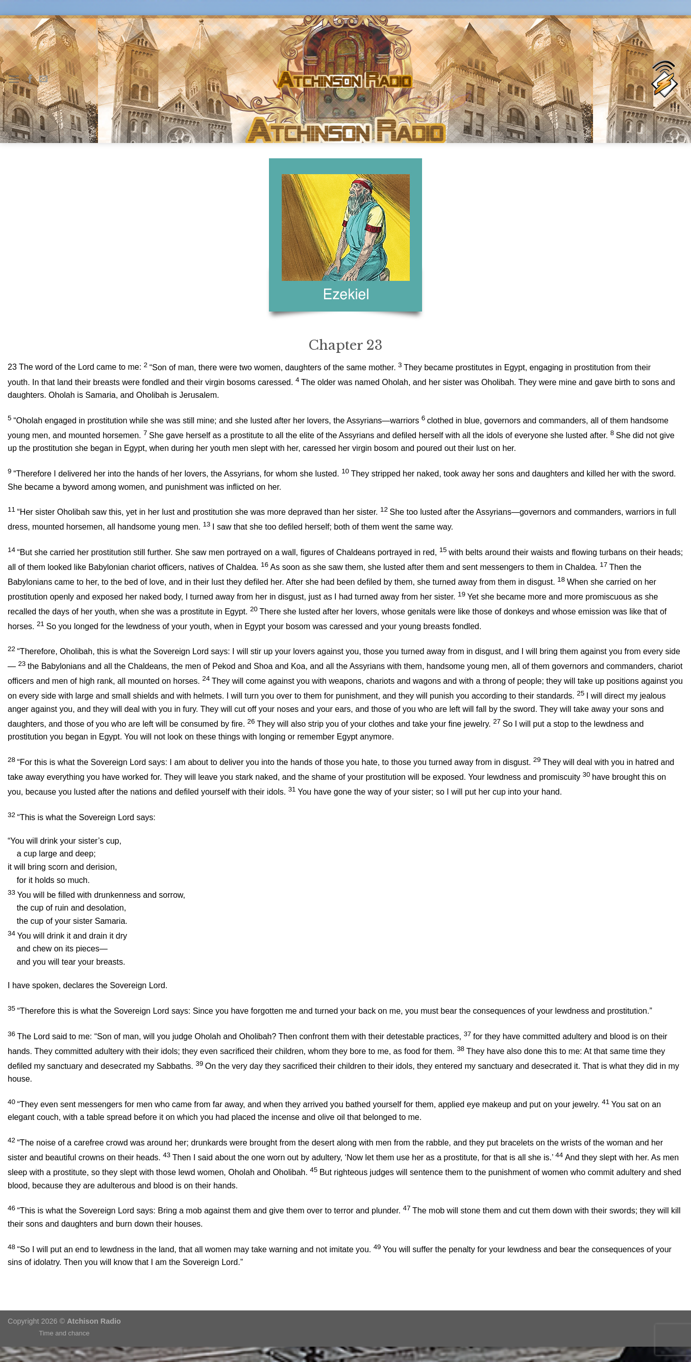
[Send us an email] (43, 79)
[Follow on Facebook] (30, 79)
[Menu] (14, 78)
